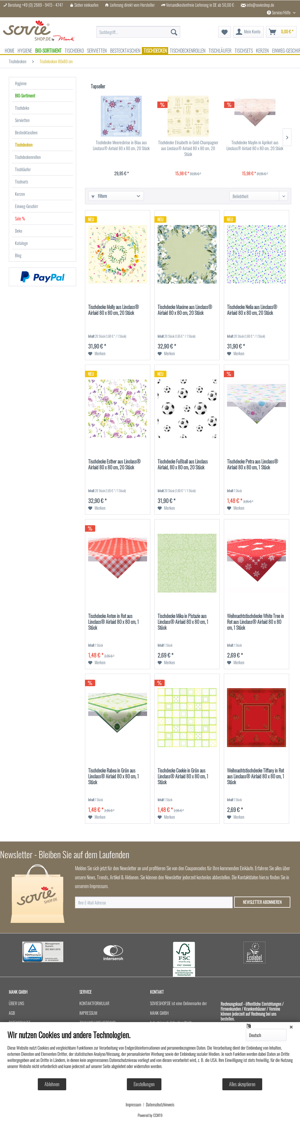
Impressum (133, 1105)
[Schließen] (291, 1026)
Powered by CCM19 (150, 1115)
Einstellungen (144, 1084)
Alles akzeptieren (242, 1084)
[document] (150, 1054)
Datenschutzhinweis (160, 1105)
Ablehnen (52, 1084)
